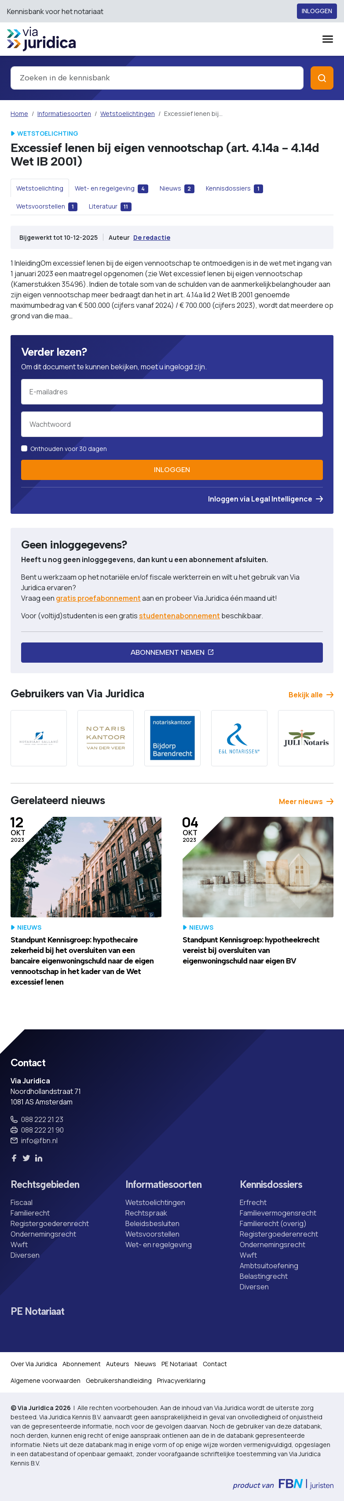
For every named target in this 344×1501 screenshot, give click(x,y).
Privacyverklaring (181, 1380)
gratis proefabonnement (98, 598)
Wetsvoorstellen (152, 1234)
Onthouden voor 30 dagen (68, 448)
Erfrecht (253, 1202)
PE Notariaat (37, 1311)
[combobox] (157, 78)
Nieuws (145, 1364)
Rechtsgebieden (45, 1184)
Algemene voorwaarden (46, 1380)
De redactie (151, 237)
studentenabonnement (179, 616)
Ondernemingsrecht (43, 1234)
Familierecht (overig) (273, 1223)
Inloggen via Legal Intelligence (265, 498)
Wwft (19, 1244)
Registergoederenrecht (50, 1223)
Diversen (25, 1255)
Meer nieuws (306, 801)
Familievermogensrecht (278, 1213)
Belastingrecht (264, 1276)
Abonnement (81, 1364)
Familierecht (30, 1213)
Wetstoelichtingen (127, 113)
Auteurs (117, 1364)
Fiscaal (22, 1202)
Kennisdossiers (271, 1184)
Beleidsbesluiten (152, 1223)
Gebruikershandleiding (119, 1380)
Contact (215, 1364)
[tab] (40, 188)
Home (19, 113)
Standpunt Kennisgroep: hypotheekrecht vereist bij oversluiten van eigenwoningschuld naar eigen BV (251, 950)
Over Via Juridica (34, 1364)
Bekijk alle (311, 694)
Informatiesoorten (64, 113)
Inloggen (317, 11)
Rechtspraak (146, 1213)
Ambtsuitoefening (269, 1265)
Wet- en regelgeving (158, 1244)
